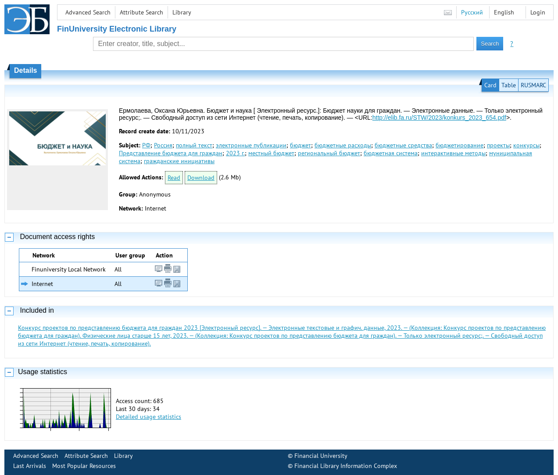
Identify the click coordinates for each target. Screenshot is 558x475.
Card (490, 85)
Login (537, 12)
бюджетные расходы (343, 145)
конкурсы (526, 145)
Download (201, 178)
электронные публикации (251, 145)
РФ (146, 145)
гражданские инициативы (179, 161)
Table (508, 85)
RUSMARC (533, 85)
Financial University (320, 456)
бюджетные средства (403, 145)
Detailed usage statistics (148, 417)
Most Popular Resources (84, 466)
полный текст (194, 145)
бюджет (300, 145)
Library (181, 12)
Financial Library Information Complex (345, 466)
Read (174, 178)
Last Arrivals (29, 466)
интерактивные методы (453, 153)
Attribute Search (141, 12)
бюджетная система (391, 153)
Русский (472, 12)
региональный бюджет (329, 153)
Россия (163, 145)
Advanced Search (88, 12)
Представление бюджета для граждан (170, 153)
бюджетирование (459, 145)
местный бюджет (271, 153)
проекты (498, 145)
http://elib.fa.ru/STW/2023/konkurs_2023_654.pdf (439, 117)
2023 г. (235, 153)
